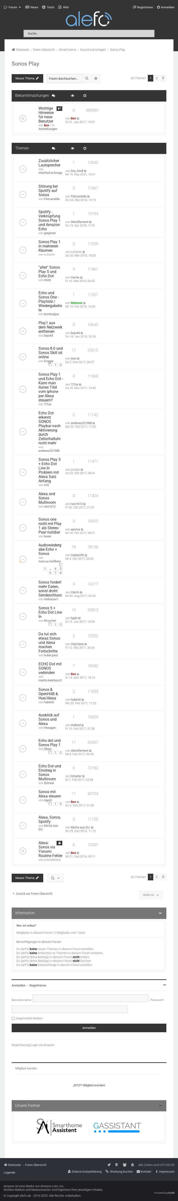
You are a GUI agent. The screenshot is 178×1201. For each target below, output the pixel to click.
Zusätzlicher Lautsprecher (49, 163)
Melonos (76, 303)
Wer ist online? (26, 925)
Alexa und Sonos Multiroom (47, 498)
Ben (46, 125)
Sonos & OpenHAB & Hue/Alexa (48, 694)
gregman (50, 233)
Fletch (75, 592)
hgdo (74, 618)
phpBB (170, 1192)
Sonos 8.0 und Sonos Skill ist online (50, 352)
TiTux (47, 404)
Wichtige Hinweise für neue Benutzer (46, 114)
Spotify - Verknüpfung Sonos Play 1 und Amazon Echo (49, 220)
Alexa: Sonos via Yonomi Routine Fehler (50, 849)
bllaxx (48, 749)
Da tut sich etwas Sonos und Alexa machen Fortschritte (49, 642)
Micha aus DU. (80, 827)
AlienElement (79, 222)
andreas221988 (48, 450)
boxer (47, 536)
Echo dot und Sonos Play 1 (49, 743)
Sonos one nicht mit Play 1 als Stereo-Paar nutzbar (50, 525)
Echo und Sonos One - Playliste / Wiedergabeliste (50, 301)
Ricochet (50, 620)
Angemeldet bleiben (29, 1018)
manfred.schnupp (50, 173)
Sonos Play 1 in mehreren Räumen (49, 246)
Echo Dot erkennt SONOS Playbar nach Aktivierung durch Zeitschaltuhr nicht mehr (49, 428)
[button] (163, 78)
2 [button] (157, 78)
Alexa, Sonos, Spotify (49, 819)
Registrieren (37, 985)
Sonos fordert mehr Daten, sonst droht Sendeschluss (50, 588)
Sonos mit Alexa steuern (49, 794)
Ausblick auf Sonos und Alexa (48, 719)
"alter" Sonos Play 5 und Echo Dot (49, 271)
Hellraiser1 (51, 599)
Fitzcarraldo (52, 199)
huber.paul (51, 655)
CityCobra (77, 644)
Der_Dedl (77, 171)
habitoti (49, 702)
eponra (75, 529)
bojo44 (48, 335)
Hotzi (47, 280)
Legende (9, 1172)
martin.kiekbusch (50, 680)
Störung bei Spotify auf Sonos (48, 190)
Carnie (75, 277)
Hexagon (50, 727)
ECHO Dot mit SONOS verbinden (50, 668)
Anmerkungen (47, 129)
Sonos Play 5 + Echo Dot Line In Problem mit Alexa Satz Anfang (49, 470)
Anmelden (18, 985)
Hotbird (76, 725)
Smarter (76, 776)
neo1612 (50, 506)
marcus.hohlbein (49, 561)
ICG (46, 485)
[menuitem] (31, 7)
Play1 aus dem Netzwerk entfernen (50, 327)
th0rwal (49, 783)
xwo (73, 358)
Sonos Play (25, 63)
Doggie (48, 361)
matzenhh (77, 555)
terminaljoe (51, 314)
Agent (48, 800)
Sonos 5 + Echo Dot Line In (50, 612)
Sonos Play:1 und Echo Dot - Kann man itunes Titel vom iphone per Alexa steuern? (50, 387)
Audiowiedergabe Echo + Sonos (49, 549)
